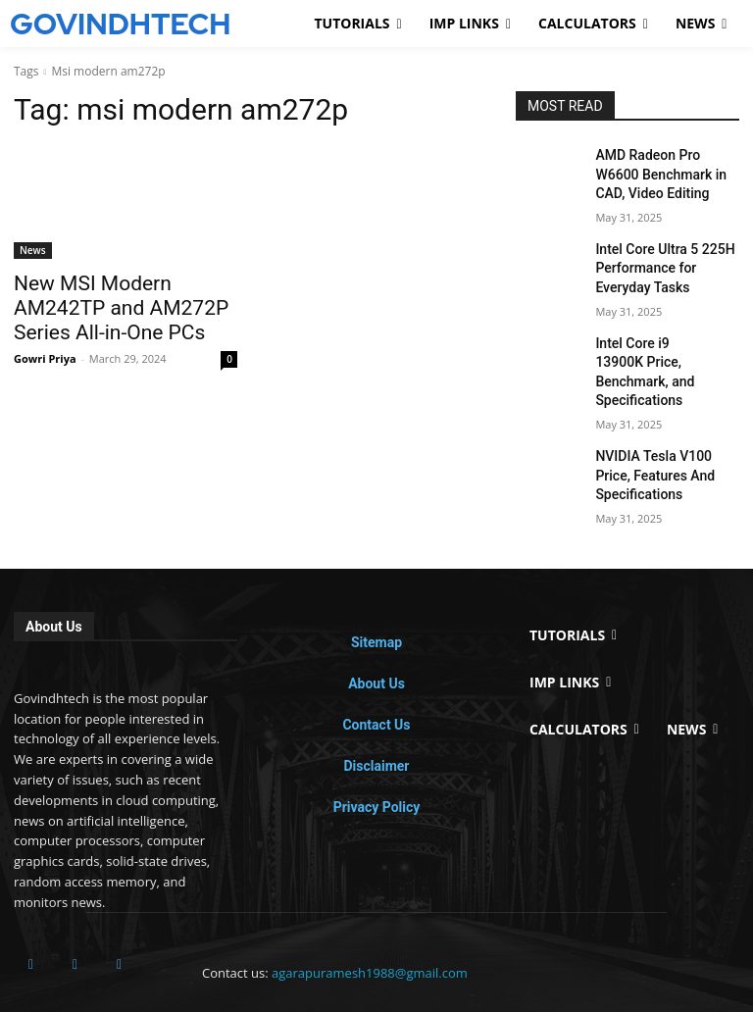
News (33, 250)
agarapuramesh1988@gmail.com (370, 921)
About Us (376, 631)
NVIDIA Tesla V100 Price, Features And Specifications (661, 427)
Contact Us (376, 673)
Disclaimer (376, 714)
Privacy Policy (377, 755)
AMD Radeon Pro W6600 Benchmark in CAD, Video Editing (661, 170)
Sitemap (376, 590)
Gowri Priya (45, 349)
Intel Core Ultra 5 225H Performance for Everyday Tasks (663, 255)
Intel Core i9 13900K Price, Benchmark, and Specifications (665, 342)
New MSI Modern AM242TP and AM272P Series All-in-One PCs (124, 304)
